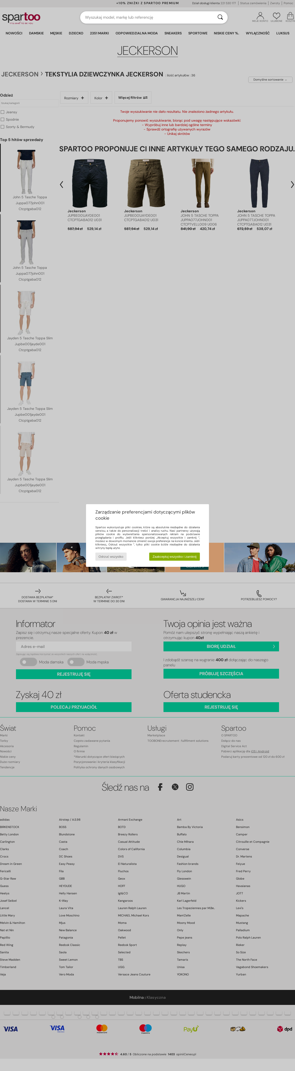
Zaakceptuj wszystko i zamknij (175, 556)
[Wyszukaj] (220, 17)
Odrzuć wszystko (111, 556)
